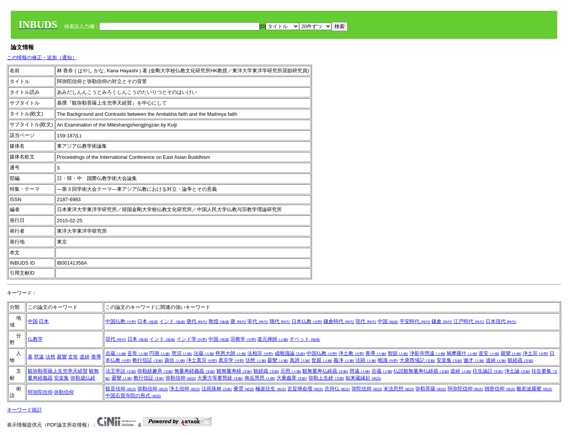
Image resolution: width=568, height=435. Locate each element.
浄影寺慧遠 (427, 353)
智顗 (398, 353)
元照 (290, 371)
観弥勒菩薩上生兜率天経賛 (58, 371)
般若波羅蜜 (534, 389)
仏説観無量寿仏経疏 (421, 371)
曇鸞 (277, 360)
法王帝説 (120, 371)
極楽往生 (270, 389)
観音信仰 (120, 389)
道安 (488, 353)
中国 (33, 321)
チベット (305, 339)
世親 (321, 360)
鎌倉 (441, 321)
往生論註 (488, 371)
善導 (96, 357)
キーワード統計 (24, 410)
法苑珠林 (217, 389)
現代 (365, 321)
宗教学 (243, 339)
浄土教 (351, 353)
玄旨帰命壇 (305, 389)
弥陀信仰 (366, 389)
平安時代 (415, 321)
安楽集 (449, 360)
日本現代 (501, 321)
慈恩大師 (230, 353)
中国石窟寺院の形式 (133, 395)
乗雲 (243, 389)
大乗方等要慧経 (220, 378)
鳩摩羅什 (461, 353)
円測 (159, 353)
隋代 (280, 321)
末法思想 (398, 389)
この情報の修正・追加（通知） (42, 57)
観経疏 (520, 360)
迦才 (473, 360)
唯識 (388, 360)
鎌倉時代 (338, 321)
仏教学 (35, 339)
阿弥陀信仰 (40, 392)
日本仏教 (306, 321)
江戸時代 (468, 321)
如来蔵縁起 (363, 378)
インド (172, 321)
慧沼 (182, 353)
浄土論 (517, 371)
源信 (174, 360)
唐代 (197, 321)
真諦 (300, 360)
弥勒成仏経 (82, 378)
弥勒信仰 (180, 378)
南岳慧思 (260, 378)
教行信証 (147, 360)
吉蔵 (115, 353)
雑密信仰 (500, 389)
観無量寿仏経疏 (325, 371)
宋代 (257, 321)
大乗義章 (292, 378)
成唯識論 (290, 353)
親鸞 (62, 357)
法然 (50, 357)
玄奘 (73, 357)
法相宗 (260, 353)
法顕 (365, 360)
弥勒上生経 (326, 378)
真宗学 (231, 360)
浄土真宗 (202, 360)
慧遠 (39, 357)
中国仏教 (120, 321)
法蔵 (203, 353)
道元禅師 (272, 339)
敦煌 (218, 321)
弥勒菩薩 (430, 389)
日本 (44, 321)
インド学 (192, 339)
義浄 (343, 360)
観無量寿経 (234, 371)
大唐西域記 (417, 360)
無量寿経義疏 (194, 371)
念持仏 (337, 389)
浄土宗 (535, 353)
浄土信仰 (184, 389)
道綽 (85, 357)
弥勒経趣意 (155, 371)
